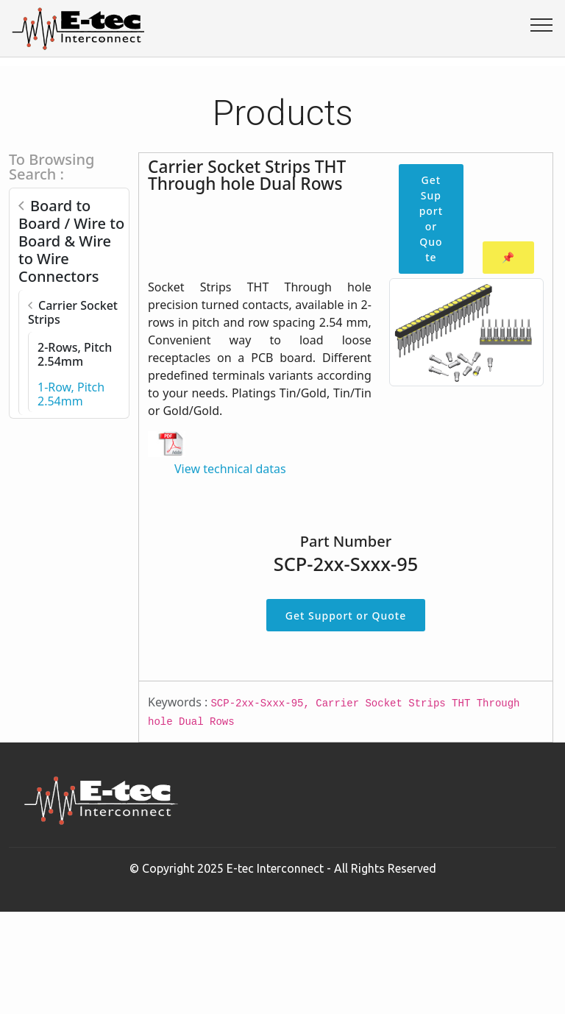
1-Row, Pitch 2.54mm (71, 394)
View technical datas (230, 469)
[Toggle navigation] (541, 24)
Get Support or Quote (431, 218)
